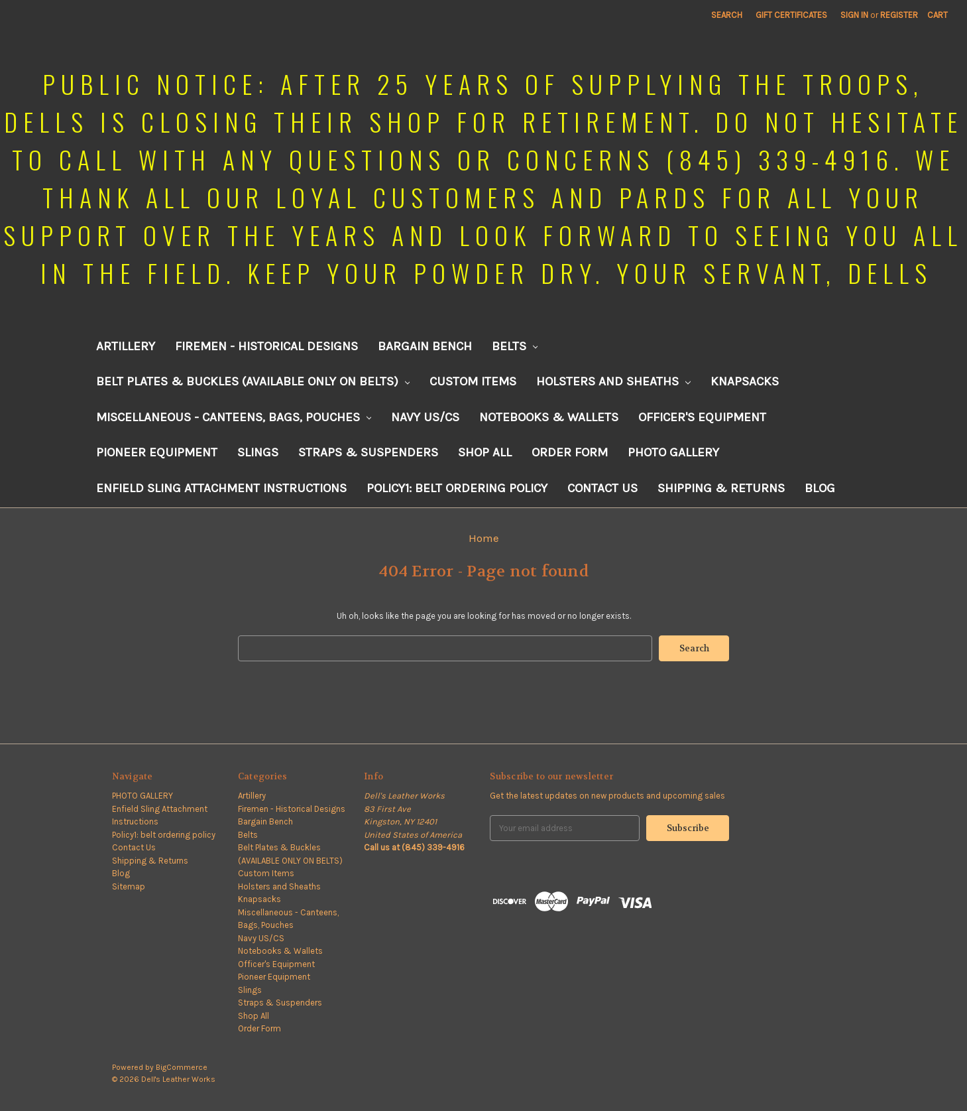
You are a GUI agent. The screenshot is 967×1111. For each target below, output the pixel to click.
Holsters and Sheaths (613, 381)
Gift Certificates (791, 15)
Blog (820, 488)
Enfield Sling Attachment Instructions (221, 488)
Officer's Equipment (702, 417)
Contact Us (602, 488)
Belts (515, 346)
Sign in (854, 15)
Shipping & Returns (721, 488)
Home (484, 538)
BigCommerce (181, 1067)
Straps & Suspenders (368, 452)
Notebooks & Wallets (548, 417)
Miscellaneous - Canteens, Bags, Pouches (234, 417)
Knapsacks (745, 381)
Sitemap (128, 886)
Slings (257, 452)
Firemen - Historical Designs (266, 346)
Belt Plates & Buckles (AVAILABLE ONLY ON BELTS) (253, 381)
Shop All (485, 452)
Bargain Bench (425, 346)
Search (726, 15)
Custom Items (472, 381)
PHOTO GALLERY (673, 452)
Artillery (125, 346)
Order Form (570, 452)
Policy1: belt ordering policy (457, 488)
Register (899, 15)
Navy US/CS (425, 417)
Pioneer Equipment (156, 452)
